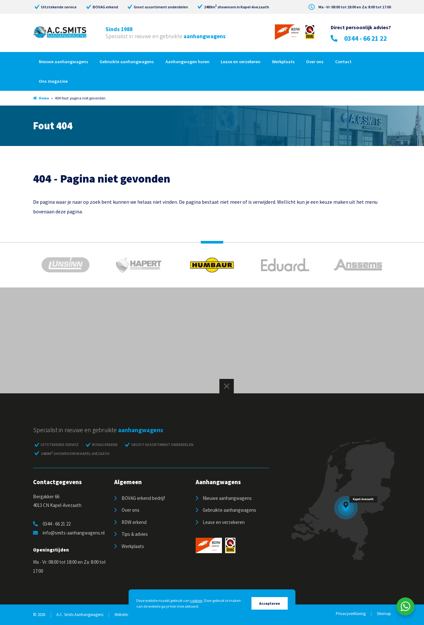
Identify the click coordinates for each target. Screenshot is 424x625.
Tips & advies (135, 534)
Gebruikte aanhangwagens (126, 61)
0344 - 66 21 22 (359, 38)
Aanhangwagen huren (187, 61)
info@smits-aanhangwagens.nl (69, 533)
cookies (196, 600)
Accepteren (269, 603)
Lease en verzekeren (240, 61)
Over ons (315, 61)
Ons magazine (53, 81)
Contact (343, 61)
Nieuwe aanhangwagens (63, 61)
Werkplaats (283, 61)
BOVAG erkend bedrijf (143, 498)
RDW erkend (134, 522)
